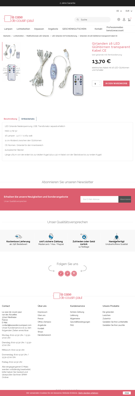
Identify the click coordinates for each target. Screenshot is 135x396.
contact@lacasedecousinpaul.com (16, 325)
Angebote (42, 325)
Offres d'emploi (44, 322)
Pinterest (67, 273)
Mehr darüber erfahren (88, 393)
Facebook (61, 273)
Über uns (41, 315)
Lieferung (74, 315)
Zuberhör (107, 319)
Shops (40, 332)
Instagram (74, 273)
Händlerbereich (44, 335)
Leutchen (106, 315)
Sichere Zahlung (77, 312)
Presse (40, 319)
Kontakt (41, 328)
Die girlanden (108, 312)
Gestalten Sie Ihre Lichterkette (115, 322)
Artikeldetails (27, 119)
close (127, 393)
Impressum (42, 312)
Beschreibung (10, 119)
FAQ (72, 325)
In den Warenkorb (116, 83)
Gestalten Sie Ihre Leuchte (114, 325)
